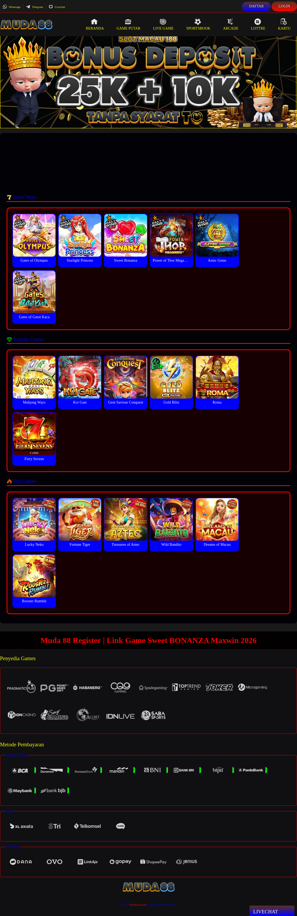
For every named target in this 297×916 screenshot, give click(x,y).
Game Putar (128, 24)
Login (284, 6)
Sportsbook (198, 24)
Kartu (284, 24)
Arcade (230, 24)
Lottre (258, 24)
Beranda (95, 24)
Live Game (163, 24)
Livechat (57, 6)
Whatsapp (11, 6)
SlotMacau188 (137, 904)
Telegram (34, 6)
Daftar (256, 6)
